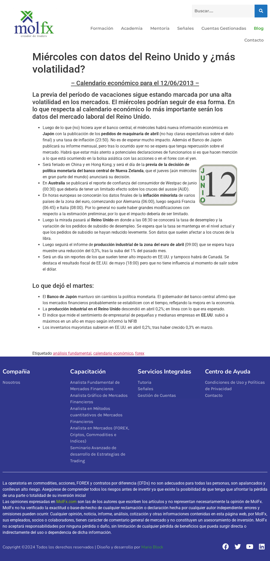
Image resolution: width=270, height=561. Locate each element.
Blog (259, 28)
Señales (185, 28)
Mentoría (160, 28)
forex (139, 353)
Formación (101, 28)
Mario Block (152, 547)
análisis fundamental (72, 353)
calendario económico (113, 353)
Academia (132, 28)
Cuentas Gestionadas (223, 28)
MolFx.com (66, 501)
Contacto (254, 40)
